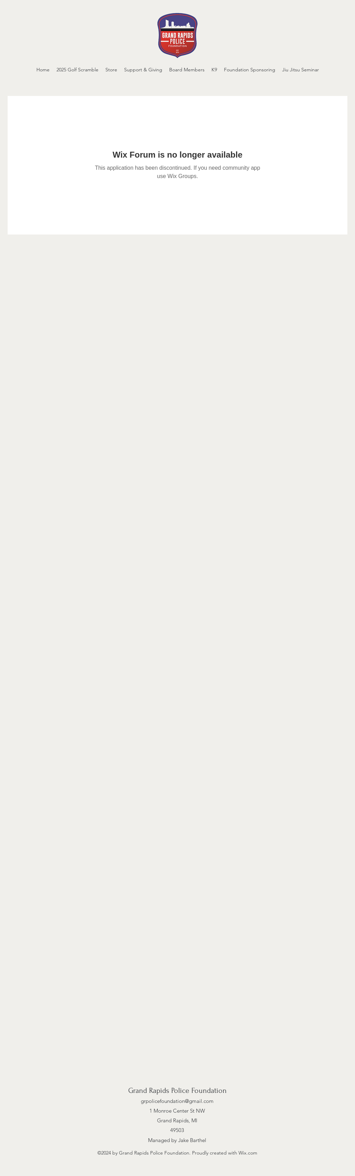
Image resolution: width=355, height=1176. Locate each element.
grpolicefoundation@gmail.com (177, 1101)
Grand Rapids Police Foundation (177, 1090)
